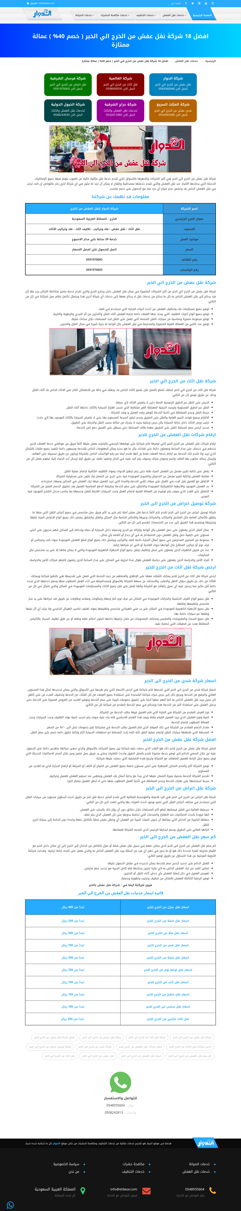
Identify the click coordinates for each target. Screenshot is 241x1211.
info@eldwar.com (46, 3)
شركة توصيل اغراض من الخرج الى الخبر (50, 1046)
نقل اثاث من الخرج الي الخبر (60, 1056)
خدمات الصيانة (199, 1164)
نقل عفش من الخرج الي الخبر (98, 1056)
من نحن (74, 1171)
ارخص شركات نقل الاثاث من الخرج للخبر (190, 1046)
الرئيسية (210, 61)
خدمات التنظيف (133, 1171)
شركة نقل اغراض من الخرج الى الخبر (101, 1037)
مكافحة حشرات (133, 1164)
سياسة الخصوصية (66, 1164)
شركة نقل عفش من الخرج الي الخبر (192, 1037)
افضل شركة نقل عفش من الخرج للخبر (54, 1037)
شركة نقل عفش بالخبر (104, 885)
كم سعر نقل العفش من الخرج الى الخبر (190, 1056)
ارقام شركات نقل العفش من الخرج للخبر (140, 1046)
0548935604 (116, 1105)
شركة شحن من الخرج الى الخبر (94, 1046)
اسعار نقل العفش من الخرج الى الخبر (141, 1056)
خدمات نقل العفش (186, 61)
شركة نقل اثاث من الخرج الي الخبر (147, 1037)
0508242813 (114, 1113)
